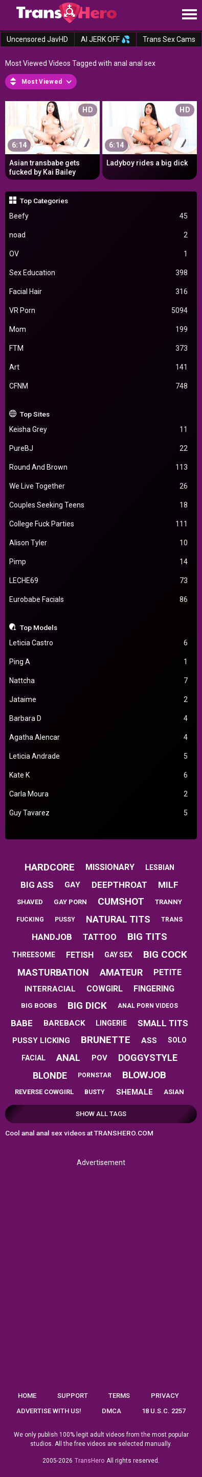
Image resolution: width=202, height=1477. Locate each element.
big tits (147, 936)
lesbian (159, 867)
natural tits (118, 919)
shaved (30, 902)
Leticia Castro (98, 643)
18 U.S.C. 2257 (164, 1411)
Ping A (98, 662)
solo (177, 1040)
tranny (168, 902)
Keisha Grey (98, 429)
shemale (134, 1092)
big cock (165, 954)
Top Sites (35, 414)
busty (94, 1092)
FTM (98, 348)
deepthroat (119, 885)
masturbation (53, 972)
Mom (98, 329)
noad (98, 235)
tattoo (100, 937)
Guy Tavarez (98, 813)
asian (174, 1092)
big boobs (39, 1005)
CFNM (98, 386)
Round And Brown (98, 467)
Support (72, 1395)
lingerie (111, 1023)
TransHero (89, 1460)
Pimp (98, 562)
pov (99, 1057)
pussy (65, 919)
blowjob (144, 1075)
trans (172, 919)
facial (33, 1058)
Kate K (98, 775)
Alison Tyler (98, 543)
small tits (163, 1023)
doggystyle (147, 1057)
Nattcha (98, 680)
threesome (33, 955)
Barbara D (98, 718)
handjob (52, 937)
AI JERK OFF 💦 (105, 39)
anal (68, 1057)
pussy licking (41, 1040)
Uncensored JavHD (37, 39)
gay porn (70, 902)
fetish (80, 955)
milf (168, 885)
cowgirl (104, 989)
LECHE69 (98, 580)
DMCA (111, 1411)
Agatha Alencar (98, 737)
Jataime (98, 699)
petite (167, 972)
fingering (153, 989)
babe (22, 1023)
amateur (121, 972)
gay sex (118, 955)
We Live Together (98, 486)
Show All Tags (101, 1114)
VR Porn (98, 310)
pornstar (94, 1075)
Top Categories (44, 201)
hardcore (50, 867)
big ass (37, 885)
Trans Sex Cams (169, 39)
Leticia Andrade (98, 756)
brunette (105, 1040)
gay (72, 884)
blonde (50, 1075)
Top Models (38, 627)
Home (27, 1395)
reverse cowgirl (44, 1092)
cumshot (121, 901)
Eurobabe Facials (98, 599)
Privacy (165, 1395)
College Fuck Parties (98, 524)
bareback (64, 1023)
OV (98, 254)
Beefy (98, 216)
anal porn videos (148, 1005)
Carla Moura (98, 794)
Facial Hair (98, 291)
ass (149, 1040)
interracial (50, 989)
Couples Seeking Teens (98, 505)
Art (98, 367)
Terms (119, 1395)
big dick (87, 1005)
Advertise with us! (48, 1411)
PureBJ (98, 448)
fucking (30, 919)
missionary (109, 867)
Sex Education (98, 273)
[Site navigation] (189, 15)
